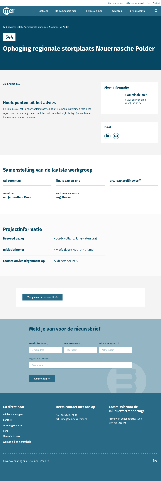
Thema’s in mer (11, 436)
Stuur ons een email (136, 99)
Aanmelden (40, 378)
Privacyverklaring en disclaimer (20, 461)
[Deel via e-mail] (116, 136)
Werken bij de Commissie (17, 441)
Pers (5, 430)
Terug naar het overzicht (40, 297)
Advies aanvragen (13, 414)
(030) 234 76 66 (136, 103)
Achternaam (109, 344)
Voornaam (73, 344)
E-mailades (38, 344)
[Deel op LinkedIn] (107, 136)
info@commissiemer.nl (71, 419)
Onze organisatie (12, 425)
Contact (7, 420)
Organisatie (38, 359)
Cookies (44, 461)
